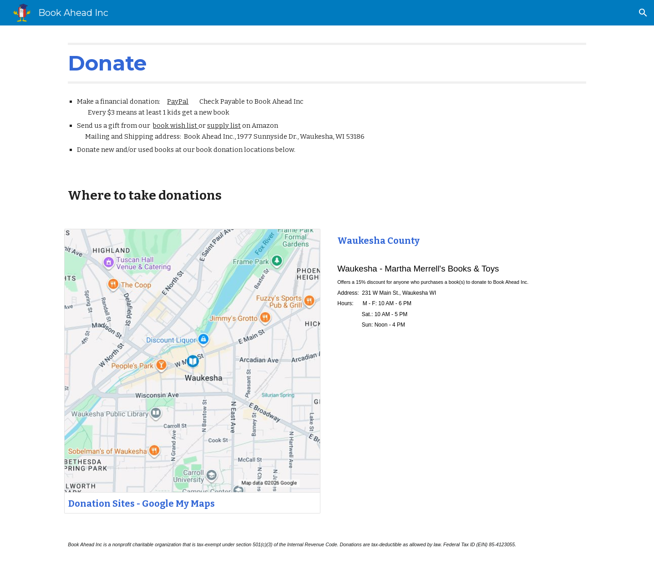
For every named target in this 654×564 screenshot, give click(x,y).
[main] (326, 63)
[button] (643, 13)
